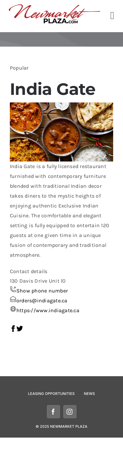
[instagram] (69, 411)
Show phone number (42, 291)
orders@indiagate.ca (42, 300)
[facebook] (53, 411)
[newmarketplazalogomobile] (55, 6)
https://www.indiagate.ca (47, 310)
